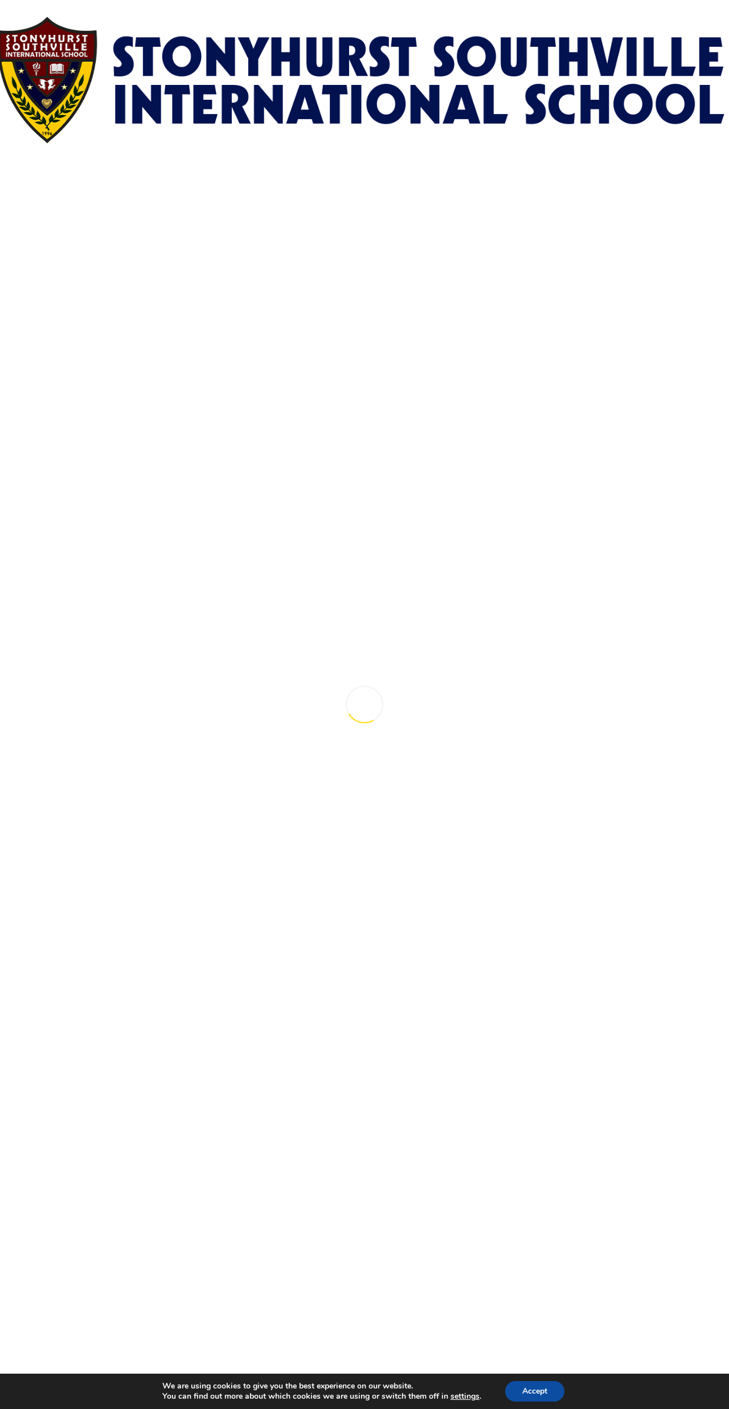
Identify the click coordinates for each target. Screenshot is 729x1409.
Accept (534, 1391)
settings (465, 1396)
